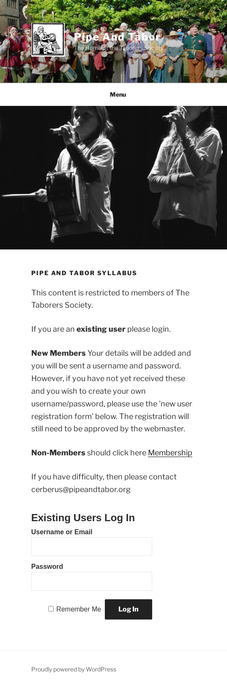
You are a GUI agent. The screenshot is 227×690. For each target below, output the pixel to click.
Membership (170, 452)
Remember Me (78, 609)
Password (47, 566)
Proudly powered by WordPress (73, 669)
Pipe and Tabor (117, 37)
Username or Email (62, 532)
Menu (113, 94)
